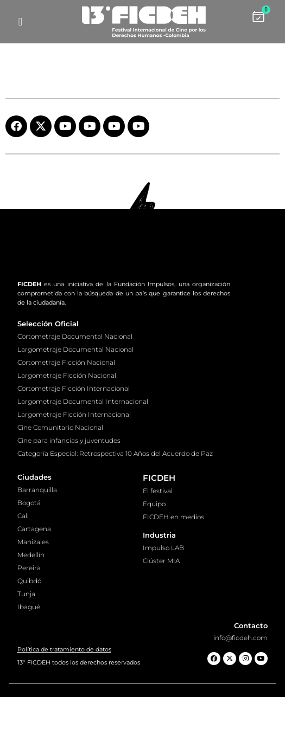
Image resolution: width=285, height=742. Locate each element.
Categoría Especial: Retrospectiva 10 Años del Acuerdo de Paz (115, 498)
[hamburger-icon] (20, 21)
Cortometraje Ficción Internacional (73, 433)
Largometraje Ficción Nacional (66, 420)
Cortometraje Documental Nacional (74, 381)
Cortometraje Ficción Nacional (66, 407)
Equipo (154, 549)
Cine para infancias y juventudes (69, 485)
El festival (158, 536)
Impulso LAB (163, 593)
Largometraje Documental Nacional (75, 394)
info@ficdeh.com (240, 683)
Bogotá (29, 548)
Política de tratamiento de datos (64, 694)
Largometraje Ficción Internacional (74, 459)
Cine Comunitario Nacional (60, 472)
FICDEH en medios (173, 562)
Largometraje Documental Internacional (82, 446)
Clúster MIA (161, 606)
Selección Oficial (48, 368)
